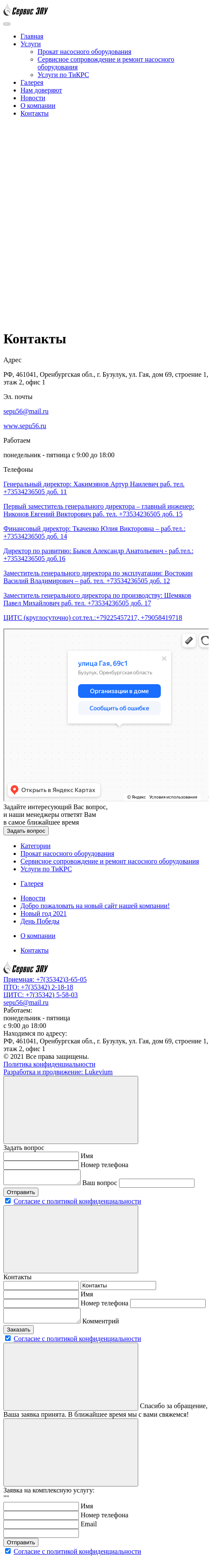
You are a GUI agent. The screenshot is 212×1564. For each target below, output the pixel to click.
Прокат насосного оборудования (84, 51)
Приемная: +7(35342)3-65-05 (45, 979)
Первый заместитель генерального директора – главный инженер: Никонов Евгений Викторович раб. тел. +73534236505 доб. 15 (99, 510)
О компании (37, 105)
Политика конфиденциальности (49, 1064)
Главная (32, 36)
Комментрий (109, 1326)
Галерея (32, 82)
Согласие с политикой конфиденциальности (77, 1203)
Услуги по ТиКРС (63, 74)
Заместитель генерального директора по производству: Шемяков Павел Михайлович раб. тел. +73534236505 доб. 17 (97, 599)
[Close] (70, 1110)
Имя (87, 1155)
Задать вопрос (26, 831)
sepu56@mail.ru (26, 411)
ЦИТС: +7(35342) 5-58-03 (40, 994)
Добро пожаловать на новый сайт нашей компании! (95, 905)
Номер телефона (104, 1164)
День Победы (39, 921)
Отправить (21, 1195)
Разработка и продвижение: (58, 1071)
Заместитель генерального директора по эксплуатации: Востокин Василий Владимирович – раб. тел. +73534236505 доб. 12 (98, 576)
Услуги (30, 44)
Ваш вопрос (108, 1185)
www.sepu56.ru (24, 425)
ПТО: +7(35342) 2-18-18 (38, 987)
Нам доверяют (41, 90)
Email (89, 1529)
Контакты (34, 113)
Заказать (18, 1335)
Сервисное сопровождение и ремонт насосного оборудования (109, 861)
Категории (35, 845)
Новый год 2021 (43, 913)
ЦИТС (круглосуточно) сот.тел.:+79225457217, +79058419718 (92, 617)
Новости (32, 97)
